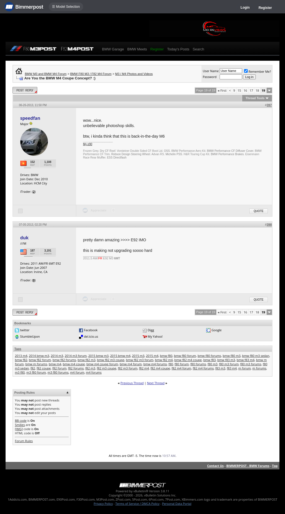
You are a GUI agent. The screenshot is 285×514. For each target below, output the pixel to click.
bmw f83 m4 (245, 360)
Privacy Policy (103, 503)
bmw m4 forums (155, 364)
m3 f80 (20, 372)
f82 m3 (90, 368)
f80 (170, 364)
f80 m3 (213, 364)
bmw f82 (21, 360)
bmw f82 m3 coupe (110, 360)
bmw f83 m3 (226, 360)
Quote (258, 211)
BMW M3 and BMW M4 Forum (46, 73)
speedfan (30, 118)
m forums (259, 368)
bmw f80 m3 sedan (255, 356)
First (222, 90)
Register (265, 8)
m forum (244, 368)
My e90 (87, 144)
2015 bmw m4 (120, 356)
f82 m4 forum (181, 368)
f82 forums (76, 368)
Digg (151, 330)
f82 (33, 368)
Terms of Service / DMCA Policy (137, 503)
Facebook (91, 330)
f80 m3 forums (250, 364)
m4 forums (94, 372)
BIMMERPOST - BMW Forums (247, 466)
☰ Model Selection (66, 7)
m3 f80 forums (58, 372)
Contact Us (215, 466)
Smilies (20, 425)
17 (251, 90)
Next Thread (155, 383)
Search (198, 49)
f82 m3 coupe (106, 368)
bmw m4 (55, 364)
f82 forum (59, 368)
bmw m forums (36, 364)
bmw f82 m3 (86, 360)
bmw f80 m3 (231, 356)
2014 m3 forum (76, 356)
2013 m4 (21, 356)
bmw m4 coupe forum (102, 364)
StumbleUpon (30, 336)
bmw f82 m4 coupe (188, 360)
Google (217, 330)
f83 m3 (220, 368)
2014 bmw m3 (39, 356)
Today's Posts (178, 49)
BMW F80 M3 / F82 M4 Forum (91, 73)
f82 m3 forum (127, 368)
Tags (17, 348)
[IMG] (19, 429)
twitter (25, 330)
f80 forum (182, 364)
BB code (20, 420)
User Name (211, 71)
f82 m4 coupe (160, 368)
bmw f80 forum (185, 356)
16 (245, 90)
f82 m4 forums (203, 368)
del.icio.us (91, 336)
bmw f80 (166, 356)
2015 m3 (138, 356)
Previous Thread (132, 383)
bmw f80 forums (209, 356)
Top (274, 466)
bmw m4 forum (131, 364)
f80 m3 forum (229, 364)
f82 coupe (44, 368)
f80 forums (198, 364)
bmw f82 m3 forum (139, 360)
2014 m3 (57, 356)
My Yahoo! (155, 336)
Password (210, 77)
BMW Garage (113, 49)
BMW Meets (137, 49)
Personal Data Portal (176, 503)
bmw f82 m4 (164, 360)
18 (257, 90)
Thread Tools (254, 98)
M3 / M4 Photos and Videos (134, 73)
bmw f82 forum (40, 360)
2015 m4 (152, 356)
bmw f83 (209, 360)
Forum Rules (24, 441)
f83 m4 (232, 368)
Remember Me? (257, 71)
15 (239, 90)
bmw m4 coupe (74, 364)
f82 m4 (144, 368)
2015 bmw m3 (98, 356)
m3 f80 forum (36, 372)
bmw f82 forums (64, 360)
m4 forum (77, 372)
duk (24, 238)
